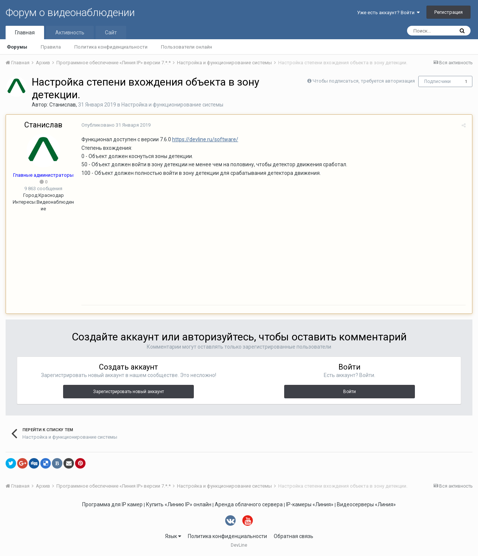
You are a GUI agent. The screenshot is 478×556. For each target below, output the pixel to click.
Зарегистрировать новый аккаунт (128, 391)
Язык (173, 536)
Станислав (62, 105)
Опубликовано (115, 125)
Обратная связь (293, 536)
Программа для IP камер (112, 504)
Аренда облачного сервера (249, 504)
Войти (349, 391)
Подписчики (437, 81)
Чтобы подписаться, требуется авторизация (364, 81)
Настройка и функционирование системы (172, 105)
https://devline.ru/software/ (204, 139)
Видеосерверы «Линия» (366, 504)
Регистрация (448, 12)
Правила (51, 47)
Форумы (17, 47)
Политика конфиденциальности (111, 47)
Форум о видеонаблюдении (70, 12)
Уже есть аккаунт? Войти (388, 12)
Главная (25, 32)
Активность (69, 32)
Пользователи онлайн (186, 47)
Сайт (111, 32)
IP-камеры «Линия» (309, 504)
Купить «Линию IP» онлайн (178, 504)
